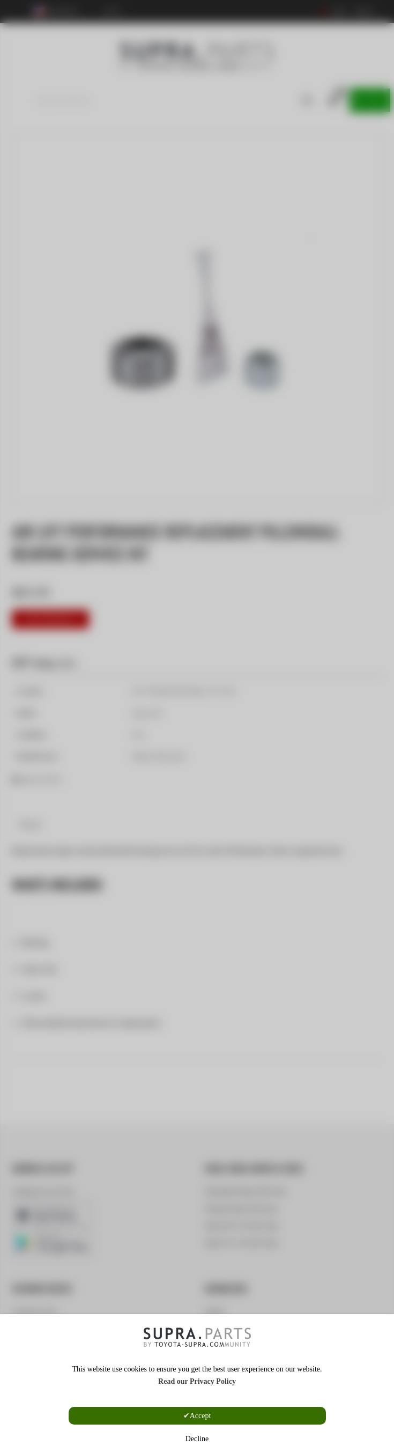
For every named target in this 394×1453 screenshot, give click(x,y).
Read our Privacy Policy (197, 1381)
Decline (197, 1439)
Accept (200, 1416)
